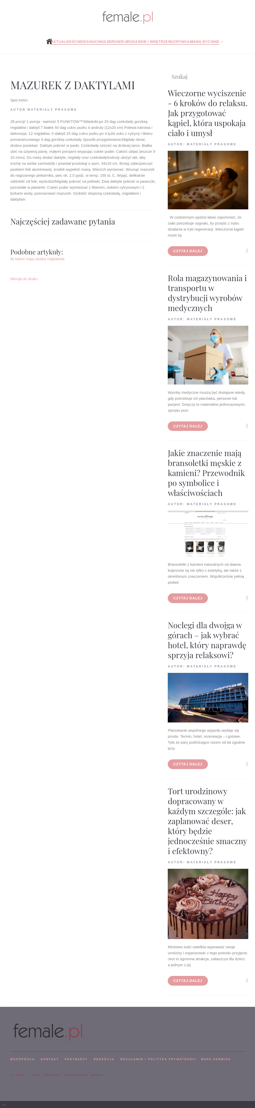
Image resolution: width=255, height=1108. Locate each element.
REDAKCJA (104, 1059)
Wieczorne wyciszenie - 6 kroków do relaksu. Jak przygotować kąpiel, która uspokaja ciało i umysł (207, 112)
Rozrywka (179, 42)
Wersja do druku (24, 279)
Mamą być (200, 42)
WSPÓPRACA (22, 1059)
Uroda (131, 42)
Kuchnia (97, 42)
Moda (83, 42)
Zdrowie (115, 42)
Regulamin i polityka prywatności (158, 1059)
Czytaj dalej (187, 251)
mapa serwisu (216, 1059)
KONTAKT (50, 1059)
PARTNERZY (76, 1059)
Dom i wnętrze (153, 42)
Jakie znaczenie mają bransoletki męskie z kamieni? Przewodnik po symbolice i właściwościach (206, 472)
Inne (214, 42)
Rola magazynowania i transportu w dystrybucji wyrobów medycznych (207, 292)
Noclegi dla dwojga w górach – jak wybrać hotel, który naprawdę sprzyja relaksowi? (207, 640)
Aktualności (64, 42)
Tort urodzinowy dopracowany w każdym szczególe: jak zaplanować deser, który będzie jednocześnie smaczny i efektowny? (207, 821)
